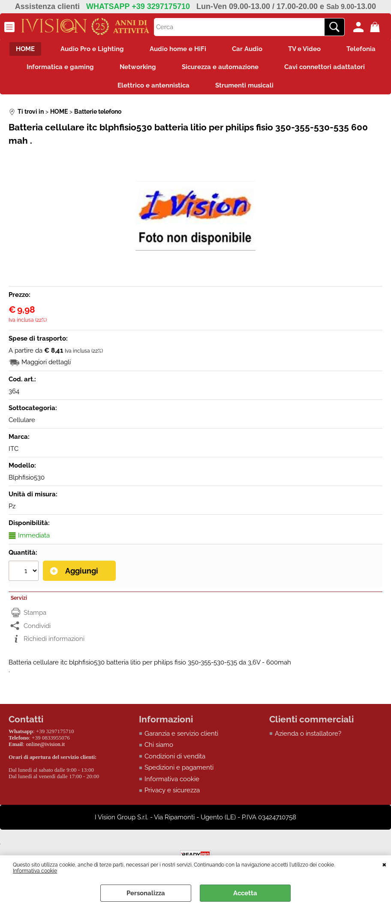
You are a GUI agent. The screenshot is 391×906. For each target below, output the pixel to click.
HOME (25, 49)
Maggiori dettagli (46, 362)
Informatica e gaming (60, 67)
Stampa (35, 612)
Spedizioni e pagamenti (179, 767)
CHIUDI (384, 864)
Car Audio (247, 49)
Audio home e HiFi (178, 49)
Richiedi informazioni (54, 639)
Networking (138, 67)
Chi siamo (158, 745)
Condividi (37, 626)
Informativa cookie (35, 871)
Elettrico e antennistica (153, 85)
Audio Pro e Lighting (92, 49)
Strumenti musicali (244, 85)
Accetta (245, 893)
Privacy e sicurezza (172, 790)
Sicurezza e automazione (220, 67)
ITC (13, 449)
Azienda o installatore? (308, 733)
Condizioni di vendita (174, 756)
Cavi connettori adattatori (324, 67)
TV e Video (304, 49)
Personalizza (145, 893)
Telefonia (361, 49)
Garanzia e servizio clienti (181, 733)
